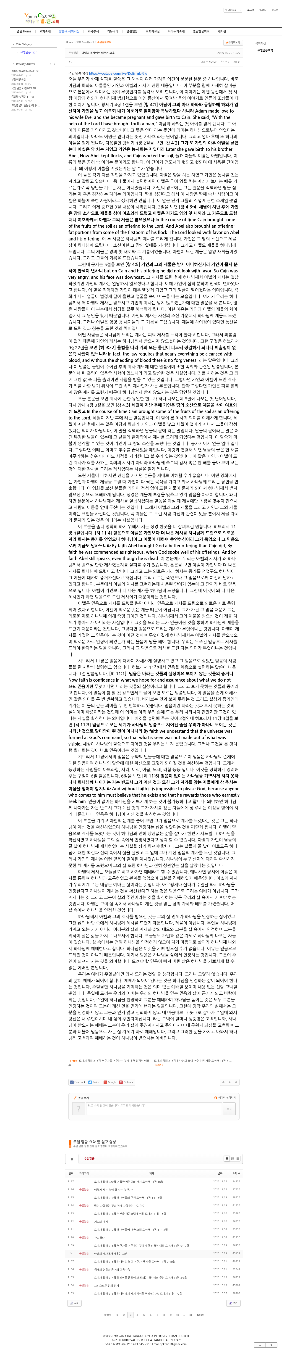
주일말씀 (89, 1158)
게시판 (222, 31)
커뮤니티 (112, 31)
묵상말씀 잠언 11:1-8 (22, 96)
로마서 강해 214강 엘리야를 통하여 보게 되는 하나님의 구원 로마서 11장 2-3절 (140, 1277)
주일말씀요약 (265, 50)
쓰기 (233, 1303)
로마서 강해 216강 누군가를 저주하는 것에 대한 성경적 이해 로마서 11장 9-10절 (141, 1245)
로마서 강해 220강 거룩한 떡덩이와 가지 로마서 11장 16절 (128, 1182)
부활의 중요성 (18, 79)
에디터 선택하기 (225, 1097)
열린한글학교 (201, 31)
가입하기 (262, 10)
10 (177, 1315)
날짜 (220, 1173)
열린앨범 (132, 31)
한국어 (275, 10)
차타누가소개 (176, 31)
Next (200, 1315)
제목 (151, 1173)
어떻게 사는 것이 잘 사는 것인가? (113, 1190)
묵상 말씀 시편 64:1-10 (23, 88)
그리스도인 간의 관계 (106, 1285)
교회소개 (45, 31)
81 (191, 1315)
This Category (24, 44)
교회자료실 (153, 31)
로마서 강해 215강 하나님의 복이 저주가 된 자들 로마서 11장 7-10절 (134, 1261)
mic (30, 75)
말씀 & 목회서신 (69, 31)
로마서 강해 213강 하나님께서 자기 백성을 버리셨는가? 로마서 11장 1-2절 (138, 1293)
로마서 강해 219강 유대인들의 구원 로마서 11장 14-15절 (128, 1198)
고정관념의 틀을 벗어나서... (25, 105)
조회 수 (236, 1173)
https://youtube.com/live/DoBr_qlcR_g (118, 73)
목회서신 (261, 43)
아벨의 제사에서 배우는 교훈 (98, 53)
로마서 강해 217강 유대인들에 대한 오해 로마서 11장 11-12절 (131, 1229)
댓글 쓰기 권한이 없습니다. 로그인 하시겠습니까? (117, 1105)
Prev (107, 1315)
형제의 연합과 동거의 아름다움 (112, 1269)
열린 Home (24, 31)
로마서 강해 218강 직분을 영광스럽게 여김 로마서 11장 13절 (130, 1213)
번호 (70, 1173)
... (184, 1315)
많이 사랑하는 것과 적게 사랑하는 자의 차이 (119, 1205)
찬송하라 (99, 1237)
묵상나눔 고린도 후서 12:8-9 (26, 71)
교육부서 (93, 31)
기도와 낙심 (101, 1221)
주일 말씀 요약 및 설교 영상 (94, 1142)
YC (70, 62)
